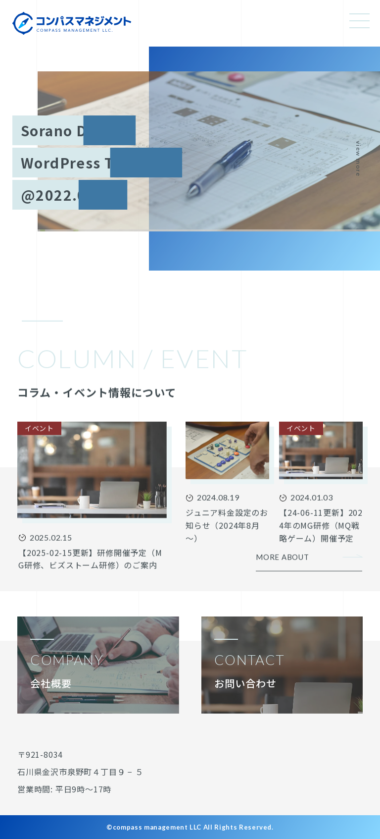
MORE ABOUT (282, 570)
